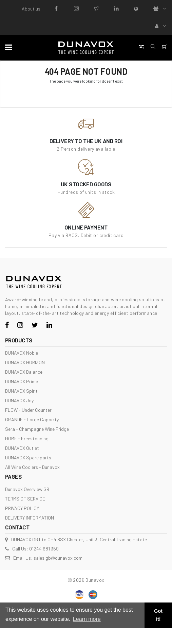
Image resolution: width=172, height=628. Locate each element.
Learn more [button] (87, 619)
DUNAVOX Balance (23, 372)
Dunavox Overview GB (27, 489)
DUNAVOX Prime (21, 381)
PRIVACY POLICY (22, 508)
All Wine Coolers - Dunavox (32, 467)
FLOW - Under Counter (28, 410)
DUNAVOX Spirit (21, 391)
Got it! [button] (158, 615)
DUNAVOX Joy (19, 400)
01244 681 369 (44, 548)
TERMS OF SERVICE (25, 499)
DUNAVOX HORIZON (25, 362)
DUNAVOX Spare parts (28, 457)
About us (31, 9)
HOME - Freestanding (27, 438)
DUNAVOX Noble (21, 353)
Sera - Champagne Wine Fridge (37, 429)
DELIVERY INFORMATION (29, 518)
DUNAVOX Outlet (22, 448)
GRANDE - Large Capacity (32, 419)
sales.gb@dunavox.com (58, 558)
